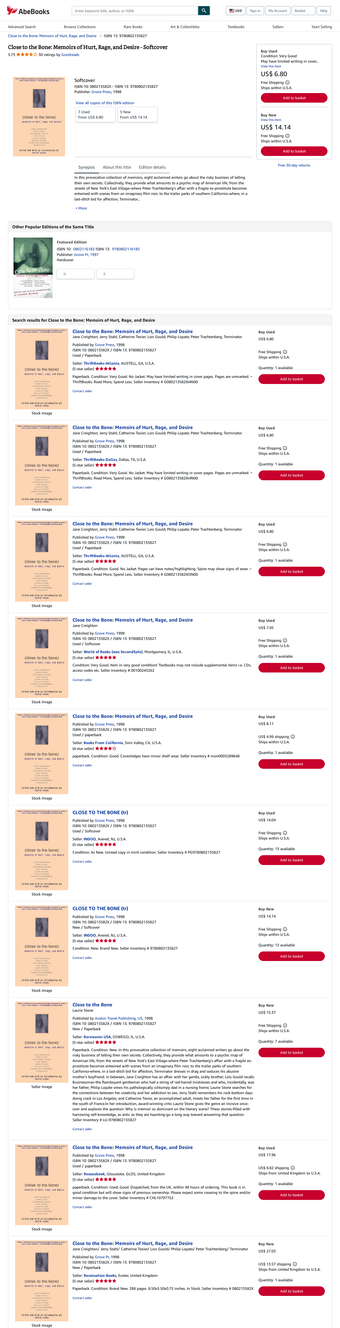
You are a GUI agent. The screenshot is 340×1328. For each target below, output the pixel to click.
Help (324, 10)
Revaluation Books (100, 1275)
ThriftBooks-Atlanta (101, 363)
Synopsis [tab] (86, 167)
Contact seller (82, 391)
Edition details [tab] (152, 167)
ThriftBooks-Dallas (100, 459)
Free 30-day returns (294, 165)
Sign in (255, 10)
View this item (271, 66)
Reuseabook (94, 1174)
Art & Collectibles (185, 26)
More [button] (82, 208)
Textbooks (236, 26)
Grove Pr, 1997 (86, 254)
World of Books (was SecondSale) (113, 651)
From (95, 114)
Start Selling (322, 26)
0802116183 (84, 249)
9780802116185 (126, 249)
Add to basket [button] (294, 97)
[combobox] (135, 10)
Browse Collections (80, 26)
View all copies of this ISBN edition (105, 103)
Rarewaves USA (97, 1036)
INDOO (90, 839)
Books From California (103, 742)
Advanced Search (22, 26)
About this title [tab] (117, 167)
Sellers (278, 26)
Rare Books (133, 26)
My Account (278, 10)
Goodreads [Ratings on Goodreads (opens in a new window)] (70, 54)
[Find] (204, 10)
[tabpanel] (163, 193)
